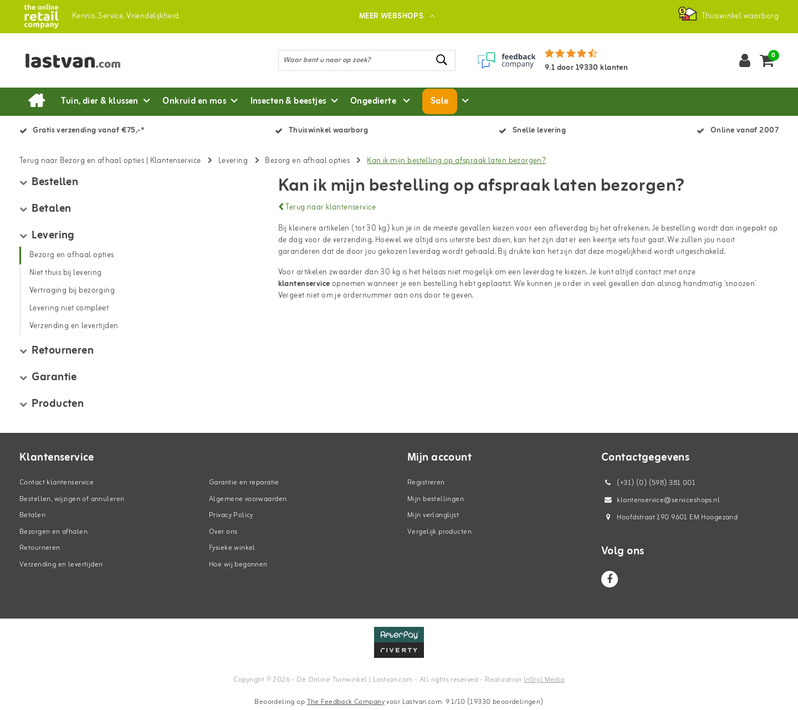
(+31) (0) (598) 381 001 (648, 483)
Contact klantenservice (56, 482)
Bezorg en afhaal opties (307, 161)
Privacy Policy (231, 515)
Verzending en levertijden (61, 564)
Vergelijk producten (439, 532)
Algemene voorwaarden (248, 499)
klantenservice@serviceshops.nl (660, 500)
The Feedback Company (346, 702)
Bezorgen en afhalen (53, 532)
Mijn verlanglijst (433, 515)
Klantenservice (175, 161)
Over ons (223, 532)
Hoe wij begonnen (238, 564)
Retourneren (39, 548)
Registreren (426, 482)
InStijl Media (544, 680)
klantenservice (304, 284)
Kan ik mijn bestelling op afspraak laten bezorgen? (456, 161)
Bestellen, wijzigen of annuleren (71, 499)
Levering (233, 161)
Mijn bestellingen (435, 499)
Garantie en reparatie (244, 482)
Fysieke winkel (232, 548)
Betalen (32, 515)
